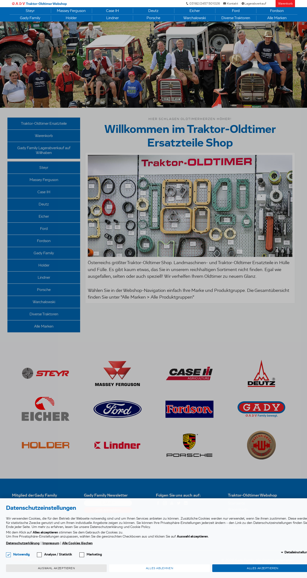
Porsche (153, 18)
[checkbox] (8, 554)
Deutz (153, 10)
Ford (236, 10)
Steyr (30, 10)
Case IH (112, 10)
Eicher (194, 10)
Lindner (112, 18)
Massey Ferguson (71, 10)
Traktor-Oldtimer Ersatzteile (44, 123)
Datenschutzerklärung (23, 543)
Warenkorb (285, 4)
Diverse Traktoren (235, 18)
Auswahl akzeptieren (56, 568)
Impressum (50, 543)
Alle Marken (277, 18)
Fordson (277, 10)
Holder (71, 18)
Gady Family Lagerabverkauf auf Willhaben (44, 150)
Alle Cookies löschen (77, 543)
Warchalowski (194, 18)
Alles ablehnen (159, 568)
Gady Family (30, 18)
